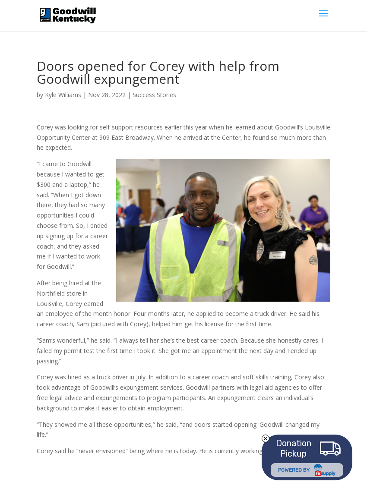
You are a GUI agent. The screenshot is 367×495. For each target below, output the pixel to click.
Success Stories (154, 95)
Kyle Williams (63, 95)
